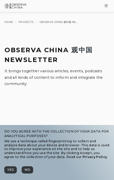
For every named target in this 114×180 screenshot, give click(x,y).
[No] (27, 170)
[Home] (9, 22)
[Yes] (10, 170)
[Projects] (26, 22)
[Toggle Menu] (106, 6)
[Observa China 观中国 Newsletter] (58, 22)
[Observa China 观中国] (16, 7)
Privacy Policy (95, 157)
